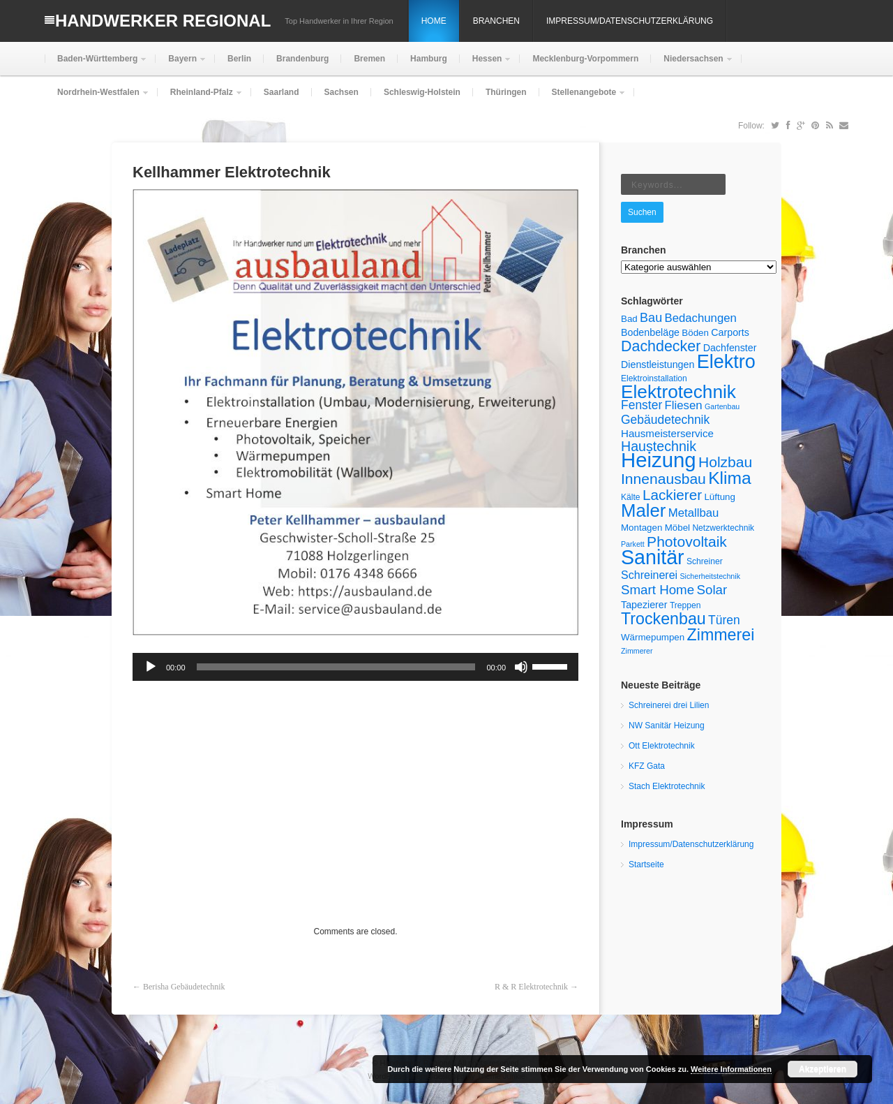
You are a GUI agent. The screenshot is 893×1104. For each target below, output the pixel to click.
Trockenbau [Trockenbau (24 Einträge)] (663, 619)
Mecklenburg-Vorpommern (585, 59)
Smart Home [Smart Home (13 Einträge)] (657, 589)
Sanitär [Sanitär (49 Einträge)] (652, 557)
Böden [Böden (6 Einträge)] (695, 332)
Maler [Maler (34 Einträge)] (643, 510)
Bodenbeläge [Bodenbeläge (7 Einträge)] (650, 332)
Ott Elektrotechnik (662, 746)
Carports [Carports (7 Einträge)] (730, 332)
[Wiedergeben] (151, 667)
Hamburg (428, 59)
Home (433, 21)
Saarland (281, 92)
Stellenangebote (582, 98)
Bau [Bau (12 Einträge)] (651, 318)
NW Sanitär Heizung (667, 725)
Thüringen (506, 92)
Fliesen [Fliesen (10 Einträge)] (684, 405)
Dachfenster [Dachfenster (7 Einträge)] (730, 347)
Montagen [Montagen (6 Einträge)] (641, 527)
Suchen (642, 212)
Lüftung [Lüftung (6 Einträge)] (719, 497)
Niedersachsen (692, 64)
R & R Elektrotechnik (531, 987)
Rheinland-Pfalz (200, 98)
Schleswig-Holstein (422, 92)
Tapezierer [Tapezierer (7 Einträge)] (644, 604)
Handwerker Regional (163, 20)
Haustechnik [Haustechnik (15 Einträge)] (658, 446)
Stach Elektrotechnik (667, 786)
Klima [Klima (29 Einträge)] (729, 478)
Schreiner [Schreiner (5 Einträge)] (704, 561)
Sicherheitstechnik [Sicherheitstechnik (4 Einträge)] (710, 576)
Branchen (496, 21)
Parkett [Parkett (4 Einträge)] (633, 544)
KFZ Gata (647, 766)
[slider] (336, 666)
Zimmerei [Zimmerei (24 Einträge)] (721, 635)
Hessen (486, 64)
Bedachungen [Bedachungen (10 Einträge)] (701, 318)
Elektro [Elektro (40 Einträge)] (726, 361)
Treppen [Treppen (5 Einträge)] (685, 605)
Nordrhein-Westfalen (97, 98)
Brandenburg (302, 59)
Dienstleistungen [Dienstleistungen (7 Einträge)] (657, 364)
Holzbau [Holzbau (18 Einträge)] (725, 462)
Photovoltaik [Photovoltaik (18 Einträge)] (687, 541)
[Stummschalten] (521, 667)
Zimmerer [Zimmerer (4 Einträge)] (637, 651)
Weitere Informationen (731, 1069)
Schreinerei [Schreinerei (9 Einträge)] (649, 574)
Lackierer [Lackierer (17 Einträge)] (672, 495)
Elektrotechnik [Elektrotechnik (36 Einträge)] (678, 391)
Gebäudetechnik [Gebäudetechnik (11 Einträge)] (665, 420)
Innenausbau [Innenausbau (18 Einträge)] (663, 479)
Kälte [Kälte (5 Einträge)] (630, 497)
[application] (355, 667)
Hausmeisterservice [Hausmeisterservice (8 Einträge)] (667, 433)
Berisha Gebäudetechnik (184, 987)
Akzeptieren (822, 1069)
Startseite (646, 864)
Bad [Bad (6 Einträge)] (629, 319)
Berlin (239, 59)
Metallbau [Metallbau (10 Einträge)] (693, 513)
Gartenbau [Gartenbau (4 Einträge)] (722, 406)
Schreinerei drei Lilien (669, 705)
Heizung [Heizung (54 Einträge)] (658, 459)
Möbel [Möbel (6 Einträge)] (677, 527)
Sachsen (341, 92)
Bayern (181, 64)
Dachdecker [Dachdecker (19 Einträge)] (660, 346)
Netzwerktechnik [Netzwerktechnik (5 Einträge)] (723, 528)
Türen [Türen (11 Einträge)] (724, 620)
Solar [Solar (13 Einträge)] (712, 589)
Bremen (369, 59)
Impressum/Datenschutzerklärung (629, 21)
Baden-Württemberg (96, 64)
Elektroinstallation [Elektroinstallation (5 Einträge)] (654, 378)
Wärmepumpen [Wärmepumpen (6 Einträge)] (652, 637)
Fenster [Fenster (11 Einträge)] (641, 405)
